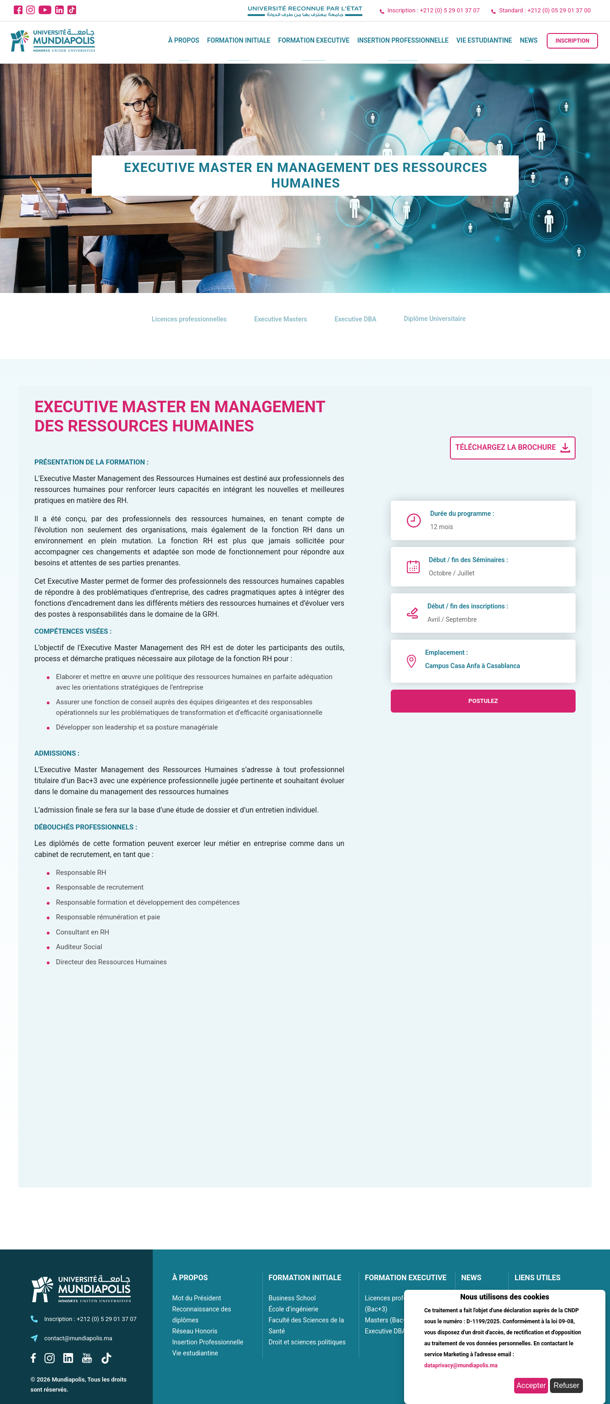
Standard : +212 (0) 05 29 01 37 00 (545, 10)
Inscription (572, 41)
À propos (184, 40)
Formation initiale (238, 40)
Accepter (531, 1385)
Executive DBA (385, 1331)
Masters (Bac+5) (389, 1320)
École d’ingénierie (294, 1309)
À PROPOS (190, 1277)
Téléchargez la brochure (513, 448)
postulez (483, 700)
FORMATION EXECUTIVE (406, 1277)
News (529, 40)
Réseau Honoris (195, 1331)
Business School (292, 1298)
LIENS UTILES (537, 1277)
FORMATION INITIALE (305, 1277)
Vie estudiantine (484, 40)
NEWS (471, 1277)
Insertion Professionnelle (403, 40)
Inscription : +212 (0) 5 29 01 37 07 (434, 10)
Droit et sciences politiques (307, 1342)
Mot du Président (196, 1298)
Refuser (566, 1385)
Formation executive (313, 40)
